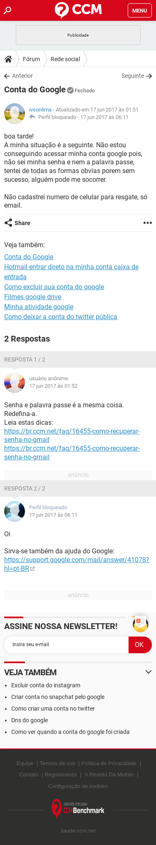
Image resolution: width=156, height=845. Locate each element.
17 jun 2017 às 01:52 (53, 386)
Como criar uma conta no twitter (53, 708)
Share (22, 223)
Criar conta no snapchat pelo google (57, 697)
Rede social (65, 59)
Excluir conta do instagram (45, 685)
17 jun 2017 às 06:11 (104, 117)
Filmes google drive (32, 297)
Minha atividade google (38, 307)
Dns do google (29, 720)
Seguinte (132, 75)
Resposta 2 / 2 (24, 488)
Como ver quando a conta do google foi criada (70, 732)
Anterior (22, 75)
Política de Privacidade (109, 763)
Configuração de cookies (78, 786)
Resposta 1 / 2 (24, 359)
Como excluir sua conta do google (54, 287)
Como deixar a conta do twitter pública (60, 317)
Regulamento (61, 774)
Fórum (31, 59)
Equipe (25, 763)
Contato (28, 774)
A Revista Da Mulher (109, 774)
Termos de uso (57, 763)
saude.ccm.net (78, 831)
